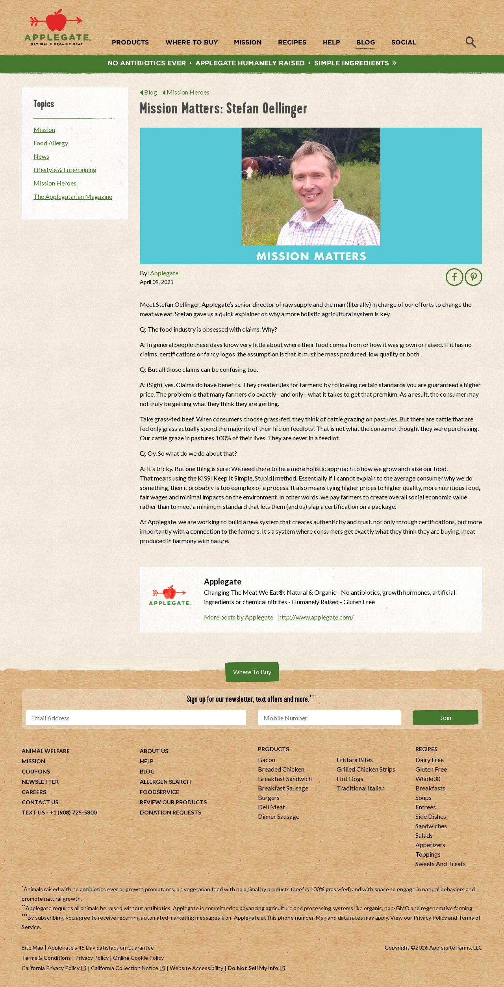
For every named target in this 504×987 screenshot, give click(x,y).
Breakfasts (430, 789)
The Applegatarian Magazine (72, 197)
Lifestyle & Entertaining (64, 170)
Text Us (33, 813)
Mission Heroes (188, 93)
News (41, 157)
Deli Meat (271, 808)
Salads (424, 836)
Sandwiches (431, 827)
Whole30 (427, 779)
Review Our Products (173, 803)
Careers (34, 793)
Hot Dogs (350, 779)
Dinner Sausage (278, 817)
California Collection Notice (124, 969)
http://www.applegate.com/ (316, 618)
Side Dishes (430, 817)
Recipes (426, 750)
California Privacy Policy (51, 969)
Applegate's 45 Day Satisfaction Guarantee (101, 948)
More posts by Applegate (238, 618)
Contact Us (40, 803)
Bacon (266, 760)
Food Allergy (50, 144)
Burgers (269, 798)
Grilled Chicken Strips (366, 770)
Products (273, 750)
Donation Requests (170, 813)
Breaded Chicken (281, 770)
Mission (44, 130)
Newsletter (40, 782)
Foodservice (159, 793)
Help (147, 762)
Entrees (425, 808)
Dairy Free (429, 760)
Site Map (32, 948)
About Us (154, 752)
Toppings (428, 855)
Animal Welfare (46, 752)
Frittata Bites (355, 760)
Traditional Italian (361, 789)
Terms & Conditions (46, 958)
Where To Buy (252, 673)
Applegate (164, 274)
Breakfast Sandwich (285, 779)
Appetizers (430, 846)
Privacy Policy (430, 918)
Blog (150, 93)
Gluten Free (431, 770)
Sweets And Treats (440, 864)
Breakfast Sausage (283, 789)
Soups (423, 798)
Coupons (36, 772)
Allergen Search (165, 782)
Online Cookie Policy (138, 958)
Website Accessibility (196, 969)
